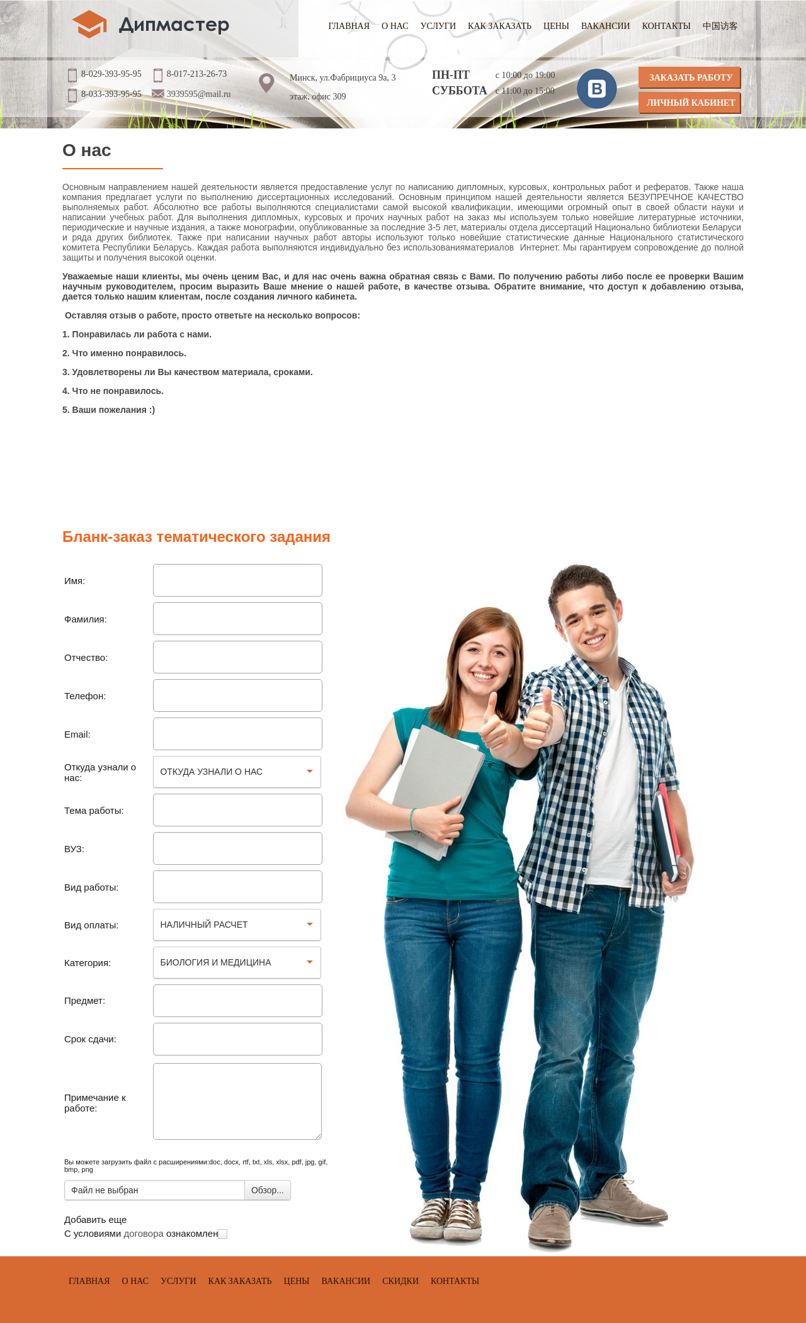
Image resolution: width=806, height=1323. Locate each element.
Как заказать (499, 26)
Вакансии (605, 26)
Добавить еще (95, 1219)
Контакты (666, 26)
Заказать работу (690, 77)
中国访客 (720, 26)
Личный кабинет (691, 103)
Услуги (439, 26)
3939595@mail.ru (199, 94)
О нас (395, 26)
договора (143, 1233)
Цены (556, 26)
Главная (349, 26)
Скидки (400, 1281)
